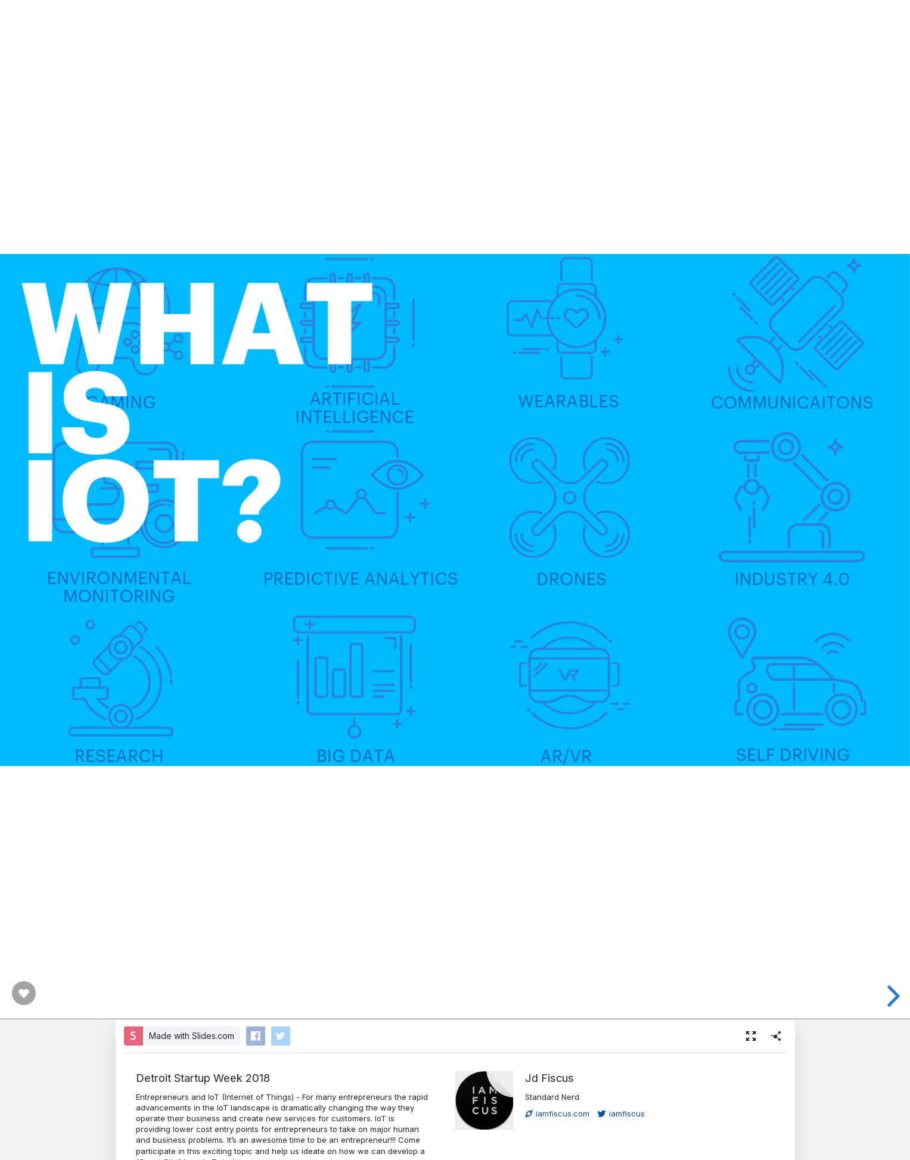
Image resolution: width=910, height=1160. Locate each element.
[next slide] (891, 996)
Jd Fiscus (549, 1077)
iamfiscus (621, 1113)
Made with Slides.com (191, 1036)
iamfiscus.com (557, 1113)
